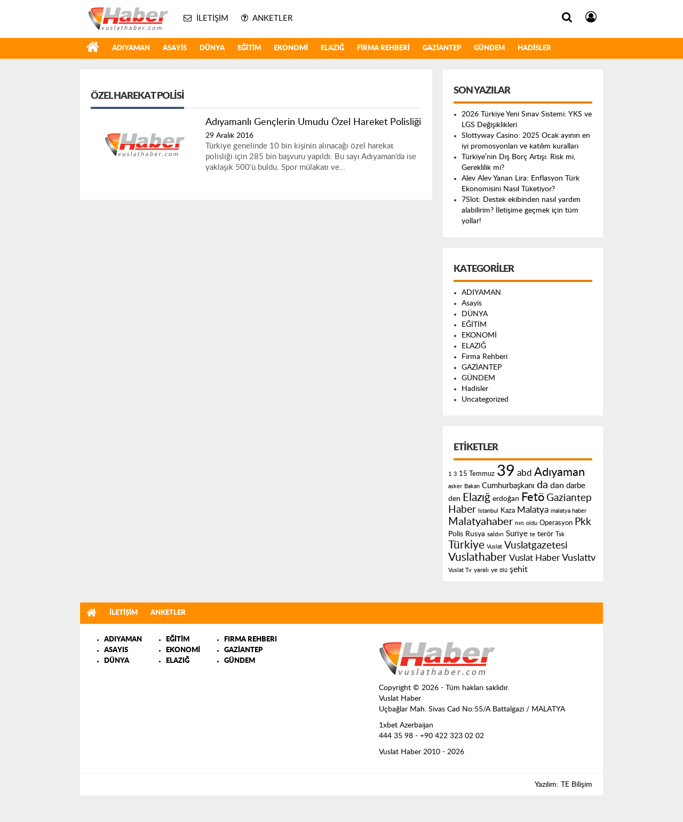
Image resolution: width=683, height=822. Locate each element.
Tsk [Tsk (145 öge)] (560, 534)
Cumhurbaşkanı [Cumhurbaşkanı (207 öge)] (508, 486)
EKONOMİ (291, 48)
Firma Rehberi (383, 48)
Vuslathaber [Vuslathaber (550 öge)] (477, 557)
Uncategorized (485, 399)
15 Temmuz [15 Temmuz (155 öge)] (477, 474)
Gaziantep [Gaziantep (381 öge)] (569, 498)
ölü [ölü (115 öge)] (503, 570)
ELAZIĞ (332, 48)
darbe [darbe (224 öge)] (575, 486)
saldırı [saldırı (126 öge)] (495, 534)
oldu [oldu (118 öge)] (531, 523)
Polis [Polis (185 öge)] (455, 534)
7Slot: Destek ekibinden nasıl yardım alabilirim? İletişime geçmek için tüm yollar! (521, 210)
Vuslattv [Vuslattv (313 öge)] (578, 557)
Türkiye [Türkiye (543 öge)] (466, 545)
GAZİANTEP (442, 48)
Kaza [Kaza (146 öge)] (508, 510)
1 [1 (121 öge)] (449, 474)
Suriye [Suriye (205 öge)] (517, 534)
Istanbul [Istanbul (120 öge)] (488, 511)
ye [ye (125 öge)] (494, 570)
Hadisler (534, 48)
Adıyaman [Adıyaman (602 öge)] (559, 472)
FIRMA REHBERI (250, 639)
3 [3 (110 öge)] (455, 474)
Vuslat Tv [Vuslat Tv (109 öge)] (460, 570)
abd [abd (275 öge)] (524, 473)
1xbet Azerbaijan (406, 725)
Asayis (175, 48)
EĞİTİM (249, 48)
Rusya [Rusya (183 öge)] (475, 534)
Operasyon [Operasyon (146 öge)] (556, 523)
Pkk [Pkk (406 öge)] (583, 522)
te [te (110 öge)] (532, 534)
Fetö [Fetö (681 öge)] (532, 497)
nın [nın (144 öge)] (519, 523)
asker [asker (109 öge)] (455, 486)
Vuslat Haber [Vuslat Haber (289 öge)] (534, 557)
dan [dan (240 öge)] (557, 485)
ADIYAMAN (131, 48)
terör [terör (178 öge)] (545, 534)
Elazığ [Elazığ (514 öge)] (476, 497)
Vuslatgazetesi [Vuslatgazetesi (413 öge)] (536, 545)
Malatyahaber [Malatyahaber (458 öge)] (480, 521)
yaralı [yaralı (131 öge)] (481, 570)
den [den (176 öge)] (454, 499)
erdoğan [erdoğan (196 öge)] (506, 499)
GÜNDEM (489, 48)
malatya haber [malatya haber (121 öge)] (568, 511)
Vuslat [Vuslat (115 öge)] (494, 547)
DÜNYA (212, 48)
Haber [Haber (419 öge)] (462, 509)
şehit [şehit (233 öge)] (519, 569)
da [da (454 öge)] (542, 485)
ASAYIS (116, 650)
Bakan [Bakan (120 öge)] (472, 486)
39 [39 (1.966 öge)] (506, 471)
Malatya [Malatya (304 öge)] (533, 509)
